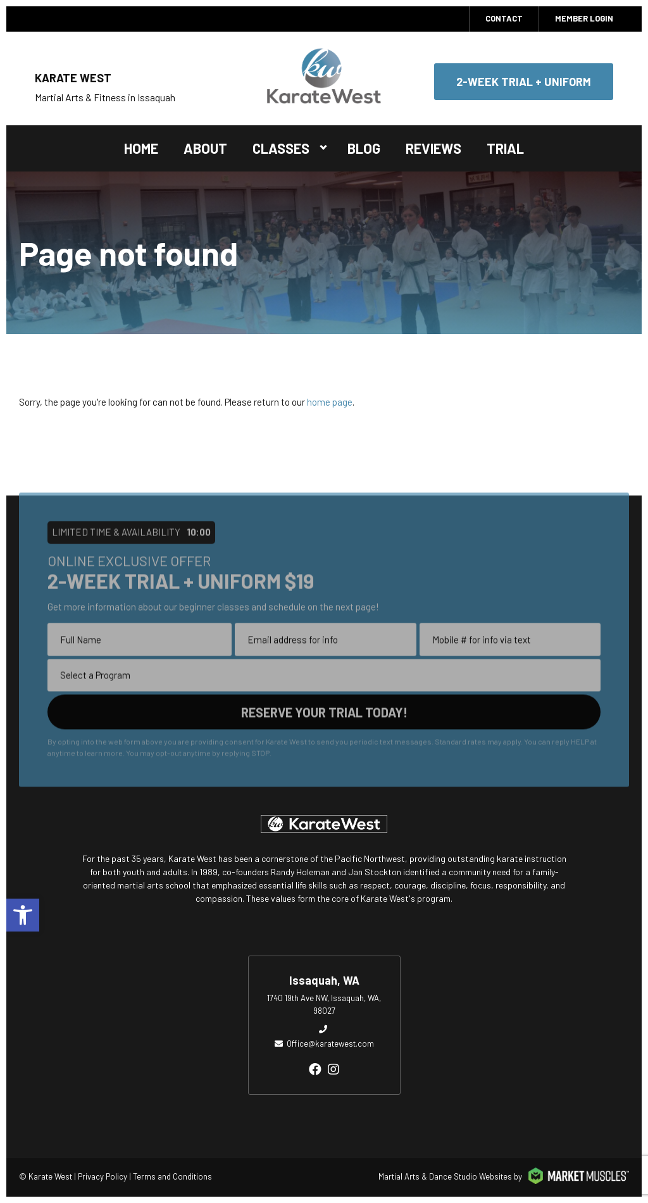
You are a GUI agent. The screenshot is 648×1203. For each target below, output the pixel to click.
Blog (363, 148)
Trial (505, 148)
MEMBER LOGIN (584, 18)
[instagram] (333, 1068)
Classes (280, 148)
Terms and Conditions (172, 1176)
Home (141, 148)
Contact (504, 18)
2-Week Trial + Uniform (523, 82)
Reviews (433, 148)
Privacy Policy (102, 1176)
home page (329, 402)
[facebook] (315, 1068)
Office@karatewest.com (330, 1043)
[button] (22, 915)
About (205, 148)
